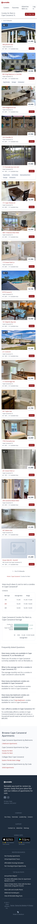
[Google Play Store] (24, 841)
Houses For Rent (7, 751)
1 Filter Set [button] (30, 14)
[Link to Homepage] (5, 3)
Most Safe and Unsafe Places (13, 890)
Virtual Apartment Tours (12, 859)
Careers (6, 8)
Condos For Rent (7, 753)
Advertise (19, 828)
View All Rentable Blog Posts (13, 896)
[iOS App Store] (8, 841)
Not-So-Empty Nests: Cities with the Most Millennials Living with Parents (17, 885)
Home (9, 576)
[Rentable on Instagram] (8, 798)
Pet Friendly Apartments (12, 856)
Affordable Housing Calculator (14, 863)
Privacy (31, 905)
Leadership (22, 817)
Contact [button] (32, 48)
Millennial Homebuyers (11, 893)
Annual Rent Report (10, 876)
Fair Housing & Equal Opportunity (15, 866)
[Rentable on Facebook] (5, 798)
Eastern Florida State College (11, 760)
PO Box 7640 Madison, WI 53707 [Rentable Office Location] (10, 802)
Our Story (7, 817)
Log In (34, 7)
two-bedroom (20, 700)
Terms (12, 905)
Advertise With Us (25, 7)
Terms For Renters (21, 905)
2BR (6, 604)
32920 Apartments (8, 767)
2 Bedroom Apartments (9, 743)
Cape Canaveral (15, 576)
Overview (15, 817)
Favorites (15, 8)
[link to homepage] (18, 782)
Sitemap (26, 828)
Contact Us (11, 828)
